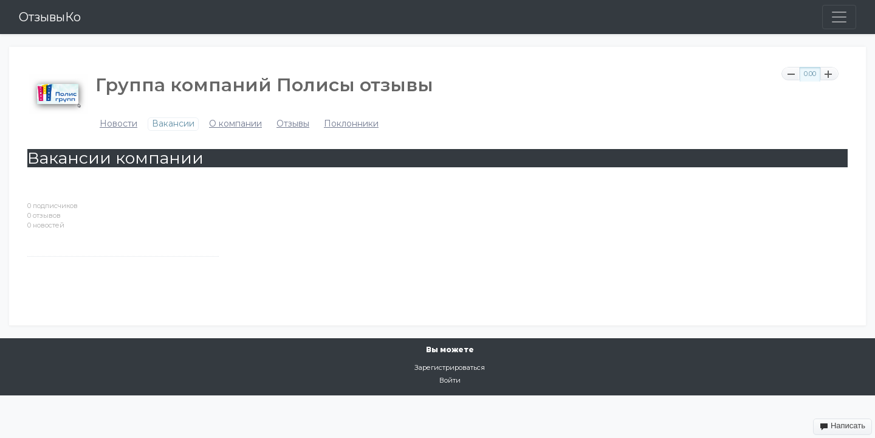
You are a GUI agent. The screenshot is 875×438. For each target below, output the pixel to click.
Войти (450, 380)
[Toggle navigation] (839, 17)
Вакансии (173, 124)
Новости (118, 124)
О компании (235, 124)
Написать (842, 426)
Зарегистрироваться (449, 367)
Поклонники (351, 124)
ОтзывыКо (50, 17)
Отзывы (292, 124)
